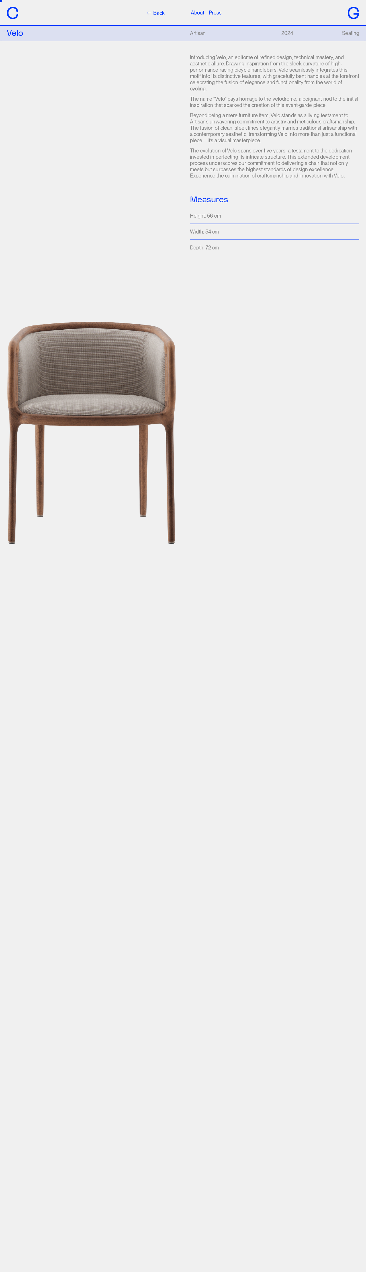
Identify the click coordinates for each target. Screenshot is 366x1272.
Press (215, 13)
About (197, 13)
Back (155, 13)
